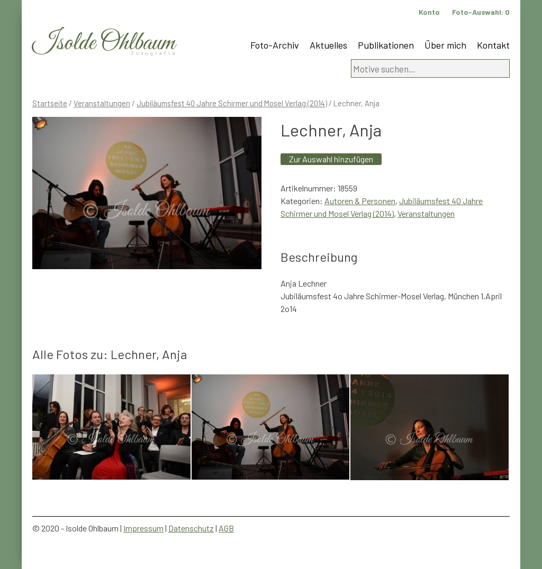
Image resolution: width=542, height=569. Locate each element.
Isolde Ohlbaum (103, 43)
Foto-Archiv (274, 45)
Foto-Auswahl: (481, 11)
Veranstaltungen (102, 103)
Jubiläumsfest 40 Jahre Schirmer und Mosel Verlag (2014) (232, 103)
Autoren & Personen (359, 201)
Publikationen (386, 45)
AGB (226, 528)
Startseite (49, 103)
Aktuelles (328, 45)
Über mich (445, 45)
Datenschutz (191, 528)
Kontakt (493, 45)
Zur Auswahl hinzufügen (331, 159)
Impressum (143, 528)
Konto (429, 11)
